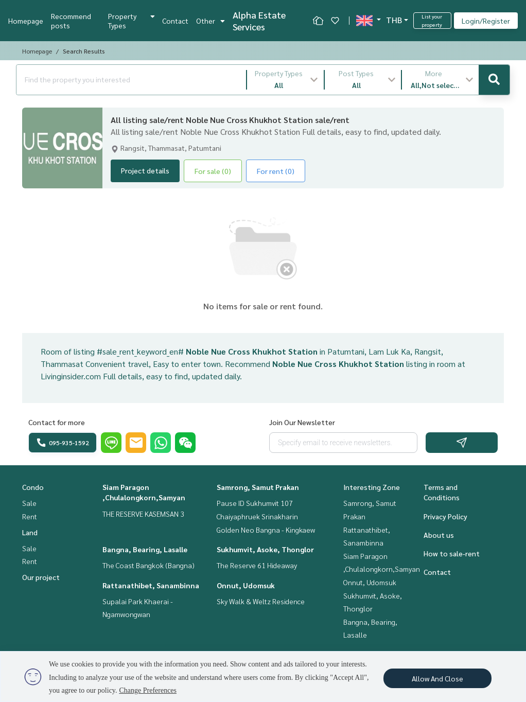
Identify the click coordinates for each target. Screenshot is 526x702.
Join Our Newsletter (302, 422)
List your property (432, 20)
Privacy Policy (445, 516)
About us (439, 534)
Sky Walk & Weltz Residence (261, 601)
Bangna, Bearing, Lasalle (144, 549)
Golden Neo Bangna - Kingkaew (266, 529)
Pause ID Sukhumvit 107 (255, 502)
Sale (29, 502)
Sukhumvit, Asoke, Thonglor (265, 549)
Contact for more (56, 422)
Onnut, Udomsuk (246, 585)
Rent (29, 516)
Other (210, 20)
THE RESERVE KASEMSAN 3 (143, 513)
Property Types (131, 20)
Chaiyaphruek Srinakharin (257, 516)
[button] (285, 80)
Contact (175, 20)
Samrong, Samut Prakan (258, 487)
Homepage (25, 20)
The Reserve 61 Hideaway (257, 565)
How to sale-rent (452, 553)
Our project (41, 577)
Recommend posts (71, 20)
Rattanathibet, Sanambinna (150, 585)
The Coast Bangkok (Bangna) (148, 565)
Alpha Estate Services (259, 20)
